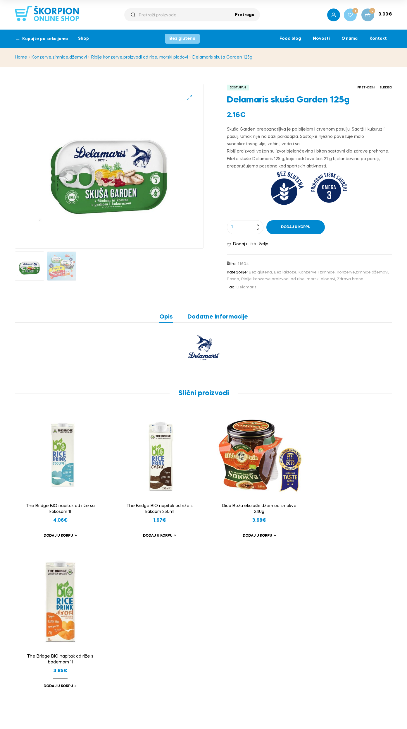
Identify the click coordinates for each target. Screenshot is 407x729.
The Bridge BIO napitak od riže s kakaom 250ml (155, 506)
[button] (189, 97)
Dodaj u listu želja (250, 244)
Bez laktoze (285, 272)
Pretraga (244, 15)
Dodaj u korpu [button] (57, 533)
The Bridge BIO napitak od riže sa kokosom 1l (59, 506)
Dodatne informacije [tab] (217, 317)
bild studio (225, 712)
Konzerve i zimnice (317, 272)
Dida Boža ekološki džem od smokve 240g (252, 506)
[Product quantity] (245, 227)
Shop (83, 39)
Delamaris (246, 287)
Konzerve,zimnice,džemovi (59, 57)
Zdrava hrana (350, 279)
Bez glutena (182, 39)
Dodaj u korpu (296, 227)
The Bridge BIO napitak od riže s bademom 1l (348, 506)
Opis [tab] (166, 317)
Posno (233, 279)
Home (21, 57)
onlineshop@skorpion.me (332, 615)
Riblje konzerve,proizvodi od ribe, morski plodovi (139, 57)
